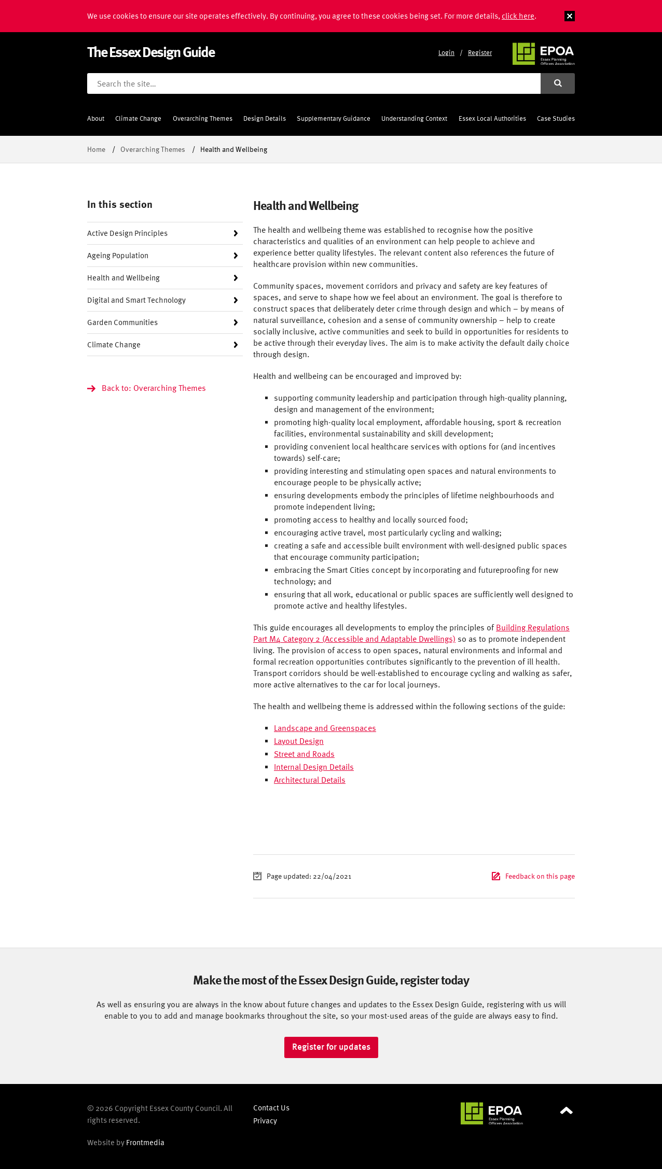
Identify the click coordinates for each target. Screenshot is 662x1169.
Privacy (265, 1120)
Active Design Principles (127, 233)
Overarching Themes (202, 118)
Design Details (264, 118)
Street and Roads (304, 753)
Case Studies (556, 118)
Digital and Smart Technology (136, 299)
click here (518, 15)
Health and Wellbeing (123, 277)
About (95, 118)
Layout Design (299, 740)
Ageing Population (117, 255)
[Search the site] (314, 83)
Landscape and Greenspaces (325, 728)
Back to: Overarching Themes (154, 387)
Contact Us (271, 1107)
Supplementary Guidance (333, 118)
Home (96, 149)
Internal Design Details (314, 766)
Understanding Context (414, 118)
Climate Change (138, 118)
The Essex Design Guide (150, 51)
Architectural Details (310, 779)
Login (446, 53)
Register (480, 53)
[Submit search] (558, 83)
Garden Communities (122, 322)
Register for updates (331, 1046)
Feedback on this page (540, 875)
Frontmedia (145, 1142)
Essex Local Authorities (492, 118)
